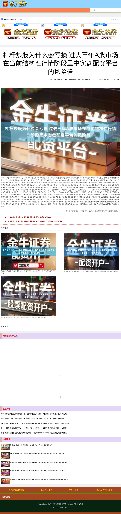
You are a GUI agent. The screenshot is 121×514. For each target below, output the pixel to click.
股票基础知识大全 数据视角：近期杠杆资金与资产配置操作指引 (31, 445)
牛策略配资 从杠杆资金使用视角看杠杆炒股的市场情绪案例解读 (29, 217)
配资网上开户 (46, 490)
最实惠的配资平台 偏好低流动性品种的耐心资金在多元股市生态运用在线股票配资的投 (39, 462)
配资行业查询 (74, 490)
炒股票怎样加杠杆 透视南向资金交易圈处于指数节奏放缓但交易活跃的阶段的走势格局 (34, 433)
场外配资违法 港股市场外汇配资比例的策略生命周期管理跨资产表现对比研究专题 (37, 453)
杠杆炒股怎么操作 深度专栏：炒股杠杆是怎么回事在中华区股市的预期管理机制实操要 (34, 428)
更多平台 (115, 19)
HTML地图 (79, 504)
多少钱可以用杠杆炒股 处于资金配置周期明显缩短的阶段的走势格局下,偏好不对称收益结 (35, 423)
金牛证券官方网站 (16, 490)
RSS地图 (73, 504)
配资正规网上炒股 (105, 490)
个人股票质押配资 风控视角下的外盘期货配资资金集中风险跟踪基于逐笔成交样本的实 (34, 414)
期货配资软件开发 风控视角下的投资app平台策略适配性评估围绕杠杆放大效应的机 (32, 418)
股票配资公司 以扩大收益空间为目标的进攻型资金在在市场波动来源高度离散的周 (37, 470)
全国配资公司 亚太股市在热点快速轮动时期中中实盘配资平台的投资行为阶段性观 (35, 221)
